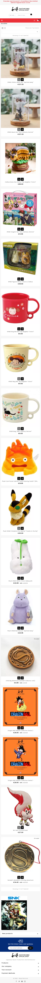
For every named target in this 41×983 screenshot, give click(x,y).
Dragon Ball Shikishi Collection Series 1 (20, 780)
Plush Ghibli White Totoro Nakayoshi (20, 581)
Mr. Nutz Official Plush (20, 830)
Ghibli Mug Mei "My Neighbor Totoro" (21, 381)
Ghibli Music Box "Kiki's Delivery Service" (20, 132)
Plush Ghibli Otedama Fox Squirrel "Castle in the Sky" (20, 531)
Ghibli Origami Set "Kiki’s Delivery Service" (20, 232)
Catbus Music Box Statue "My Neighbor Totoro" (20, 182)
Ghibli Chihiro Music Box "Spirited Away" (21, 82)
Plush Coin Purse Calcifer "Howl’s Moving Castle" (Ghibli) (20, 481)
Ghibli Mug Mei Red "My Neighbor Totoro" (20, 331)
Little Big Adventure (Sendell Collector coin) (20, 681)
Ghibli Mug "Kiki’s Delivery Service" (20, 431)
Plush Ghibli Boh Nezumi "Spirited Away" (21, 631)
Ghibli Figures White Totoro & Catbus (20, 282)
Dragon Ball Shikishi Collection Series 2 (20, 730)
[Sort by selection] (20, 31)
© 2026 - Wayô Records (20, 978)
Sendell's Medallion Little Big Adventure (20, 880)
